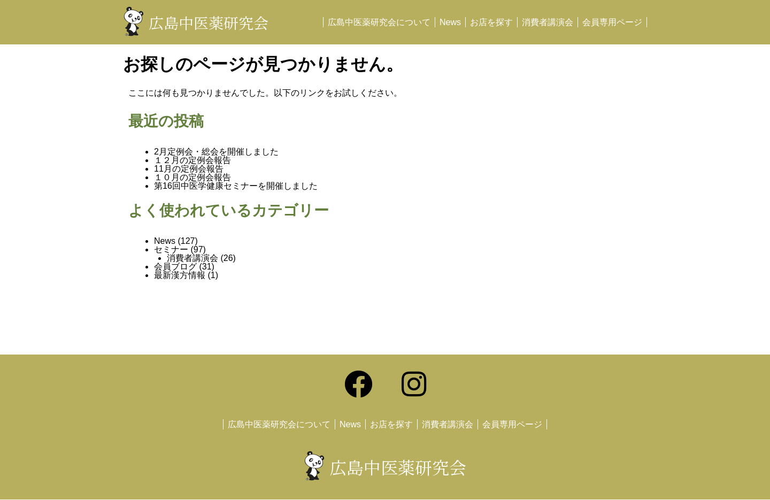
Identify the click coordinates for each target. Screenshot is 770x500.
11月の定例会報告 (189, 168)
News (450, 22)
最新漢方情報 (179, 275)
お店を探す (491, 22)
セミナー (171, 249)
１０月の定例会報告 (192, 177)
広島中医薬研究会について (379, 22)
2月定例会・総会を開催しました (216, 151)
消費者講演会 (547, 22)
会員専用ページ (612, 22)
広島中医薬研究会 (208, 22)
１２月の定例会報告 (192, 160)
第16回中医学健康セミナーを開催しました (236, 185)
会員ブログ (175, 266)
